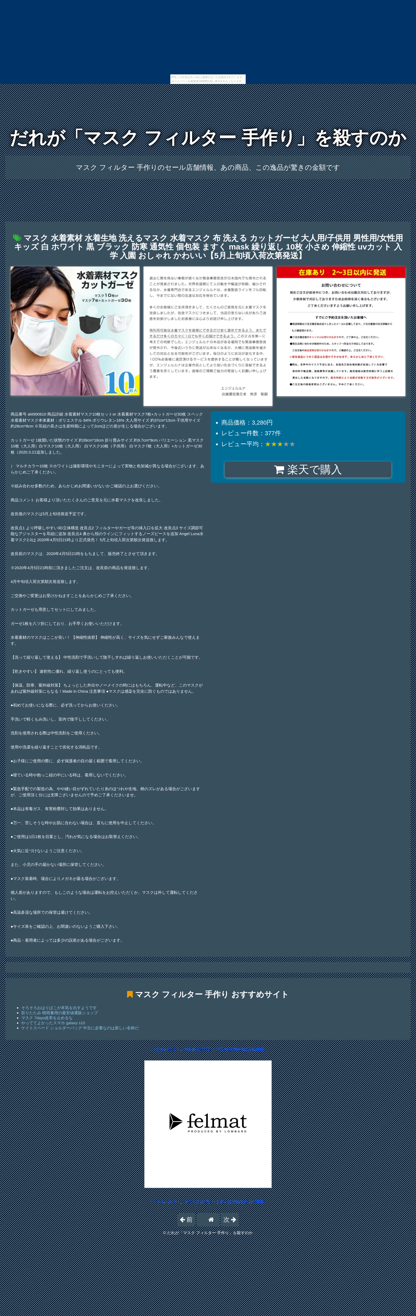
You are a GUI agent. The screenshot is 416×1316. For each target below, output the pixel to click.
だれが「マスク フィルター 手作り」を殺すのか (208, 138)
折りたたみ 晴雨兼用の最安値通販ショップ (59, 1012)
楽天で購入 (308, 469)
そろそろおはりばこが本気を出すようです (59, 1007)
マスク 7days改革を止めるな (47, 1017)
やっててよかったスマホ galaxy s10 (53, 1023)
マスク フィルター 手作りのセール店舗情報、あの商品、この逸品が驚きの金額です (208, 167)
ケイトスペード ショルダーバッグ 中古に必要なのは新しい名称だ (80, 1028)
